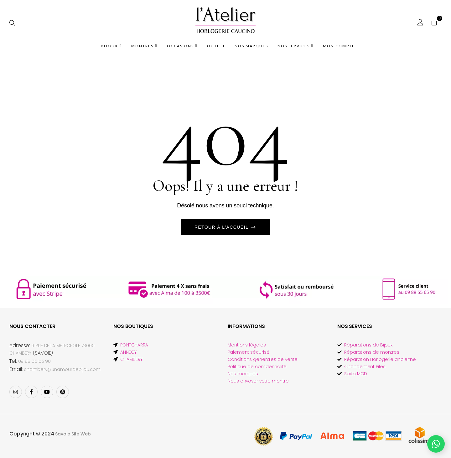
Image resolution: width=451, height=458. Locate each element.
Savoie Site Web (73, 434)
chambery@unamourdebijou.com (62, 369)
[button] (436, 22)
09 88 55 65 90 (34, 361)
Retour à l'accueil (222, 227)
